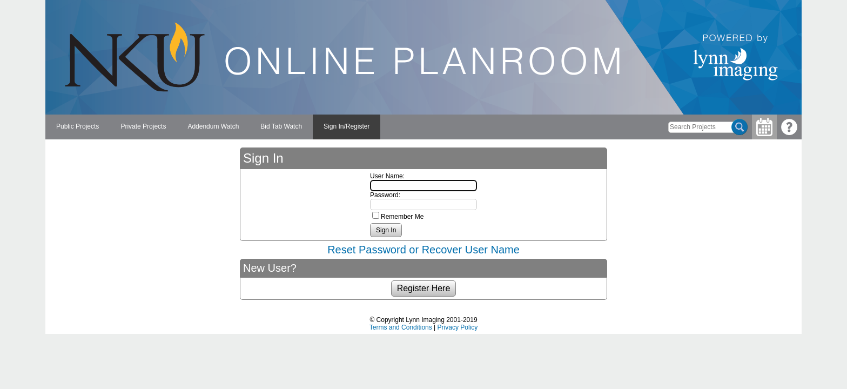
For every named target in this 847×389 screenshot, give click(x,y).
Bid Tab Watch (281, 126)
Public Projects (77, 126)
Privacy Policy (458, 327)
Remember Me (402, 216)
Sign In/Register (346, 126)
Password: (385, 195)
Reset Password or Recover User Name (423, 250)
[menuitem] (77, 127)
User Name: (387, 176)
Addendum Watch (213, 126)
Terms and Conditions (400, 327)
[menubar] (212, 127)
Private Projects (143, 126)
